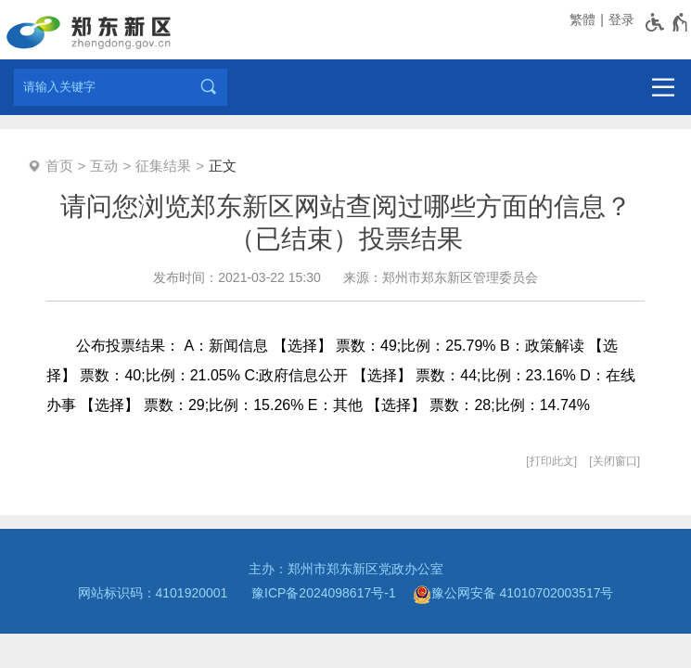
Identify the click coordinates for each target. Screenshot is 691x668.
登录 (621, 19)
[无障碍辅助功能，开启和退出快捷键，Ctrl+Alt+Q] (667, 22)
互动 (104, 165)
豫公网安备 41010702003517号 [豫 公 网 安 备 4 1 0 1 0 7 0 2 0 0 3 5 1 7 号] (513, 594)
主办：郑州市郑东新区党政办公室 (346, 568)
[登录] (619, 20)
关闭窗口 (615, 461)
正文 (223, 165)
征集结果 (163, 165)
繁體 (582, 19)
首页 (59, 165)
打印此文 (552, 461)
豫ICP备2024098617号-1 (323, 592)
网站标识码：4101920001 (157, 592)
